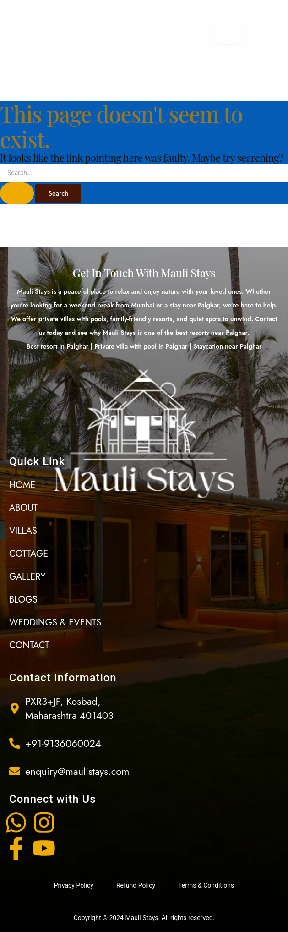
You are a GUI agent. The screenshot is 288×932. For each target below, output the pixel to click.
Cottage (28, 553)
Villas (23, 530)
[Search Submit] (17, 193)
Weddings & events (55, 622)
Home (22, 485)
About (23, 508)
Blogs (23, 599)
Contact (29, 645)
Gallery (27, 576)
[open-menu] (228, 33)
